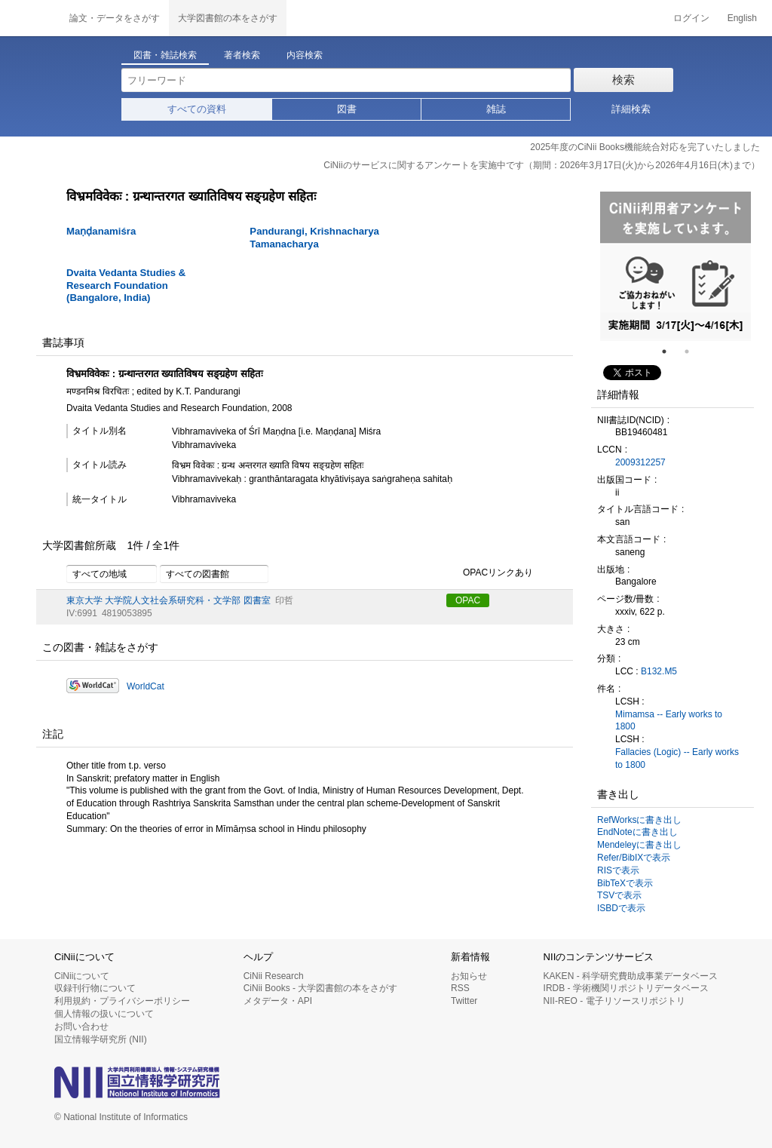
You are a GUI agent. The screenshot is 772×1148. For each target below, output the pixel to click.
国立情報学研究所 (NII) (100, 1039)
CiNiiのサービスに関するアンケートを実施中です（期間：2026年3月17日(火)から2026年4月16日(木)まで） (541, 165)
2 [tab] (692, 351)
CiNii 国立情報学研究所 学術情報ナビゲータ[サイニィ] (30, 18)
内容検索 (304, 55)
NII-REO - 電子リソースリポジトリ (614, 1001)
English (742, 18)
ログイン (691, 18)
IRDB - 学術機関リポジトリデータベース (626, 988)
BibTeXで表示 (625, 883)
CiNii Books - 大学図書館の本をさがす (321, 988)
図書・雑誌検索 (165, 55)
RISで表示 (618, 870)
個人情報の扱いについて (104, 1013)
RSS (460, 988)
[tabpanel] (675, 266)
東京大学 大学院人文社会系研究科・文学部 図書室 (168, 600)
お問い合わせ (81, 1026)
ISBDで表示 (621, 908)
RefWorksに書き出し (639, 820)
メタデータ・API (278, 1001)
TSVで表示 (619, 895)
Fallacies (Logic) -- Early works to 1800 (677, 758)
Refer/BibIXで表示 (633, 857)
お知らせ (469, 976)
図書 (347, 109)
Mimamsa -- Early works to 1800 (668, 720)
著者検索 (242, 55)
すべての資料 (196, 109)
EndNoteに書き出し (637, 832)
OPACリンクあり (489, 573)
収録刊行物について (95, 988)
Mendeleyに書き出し (639, 845)
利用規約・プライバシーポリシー (122, 1001)
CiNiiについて (81, 976)
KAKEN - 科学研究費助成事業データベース (631, 976)
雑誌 (496, 109)
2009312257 (640, 462)
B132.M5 (659, 671)
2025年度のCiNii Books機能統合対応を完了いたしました (645, 147)
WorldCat (145, 686)
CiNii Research (274, 976)
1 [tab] (670, 351)
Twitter (464, 1001)
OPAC (467, 600)
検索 (623, 79)
